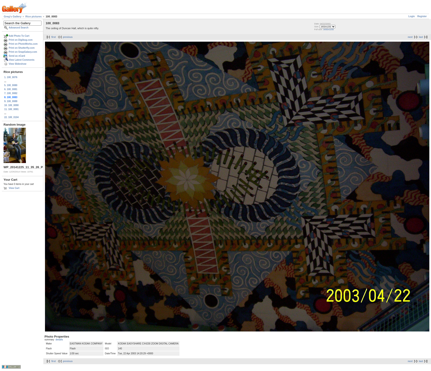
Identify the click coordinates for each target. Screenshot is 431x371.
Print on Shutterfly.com (22, 48)
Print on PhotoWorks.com (23, 44)
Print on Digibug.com (21, 40)
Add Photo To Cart (19, 36)
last (421, 37)
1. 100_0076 (10, 77)
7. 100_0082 (10, 93)
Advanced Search (18, 27)
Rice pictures (33, 16)
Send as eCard (17, 56)
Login (411, 16)
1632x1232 (328, 29)
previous (68, 37)
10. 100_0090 (11, 105)
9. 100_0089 (10, 101)
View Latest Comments (21, 60)
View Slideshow (17, 64)
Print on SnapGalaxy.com (23, 52)
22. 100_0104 (11, 117)
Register (422, 16)
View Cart (14, 188)
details (59, 339)
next (410, 37)
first (53, 37)
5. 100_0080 (10, 85)
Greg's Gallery (12, 16)
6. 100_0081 (10, 89)
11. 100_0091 (11, 109)
